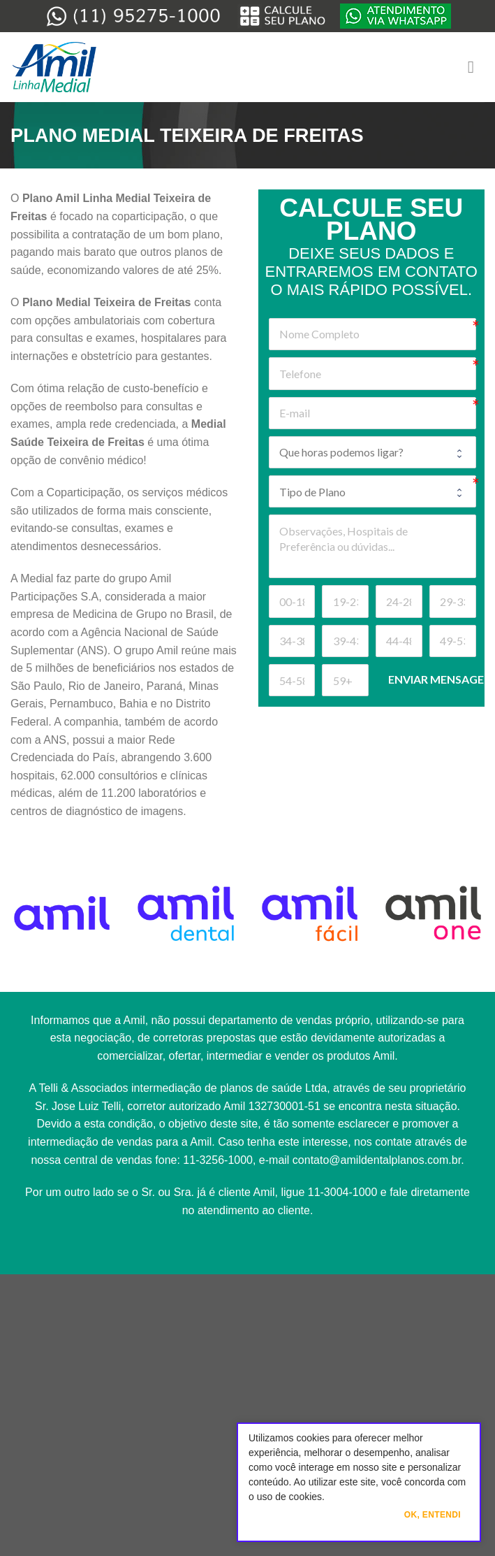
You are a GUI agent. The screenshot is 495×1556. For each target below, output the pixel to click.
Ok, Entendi (432, 1515)
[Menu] (476, 67)
